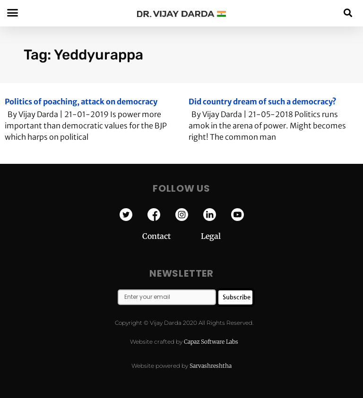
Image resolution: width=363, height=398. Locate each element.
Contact (171, 236)
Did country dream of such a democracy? (263, 101)
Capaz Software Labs (211, 341)
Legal (211, 236)
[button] (348, 12)
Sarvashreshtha (211, 365)
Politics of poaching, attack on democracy (81, 101)
